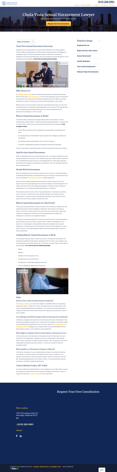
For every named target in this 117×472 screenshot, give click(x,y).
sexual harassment (34, 96)
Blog (104, 5)
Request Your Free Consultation (58, 24)
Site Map (36, 466)
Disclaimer (53, 466)
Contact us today (34, 373)
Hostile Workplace (83, 61)
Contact (112, 5)
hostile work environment (35, 178)
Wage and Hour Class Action (87, 51)
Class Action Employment (86, 66)
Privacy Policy (44, 466)
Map (17, 418)
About (97, 5)
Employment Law (83, 45)
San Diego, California (24, 303)
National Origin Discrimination (88, 72)
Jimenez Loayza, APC (24, 94)
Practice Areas (86, 5)
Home (76, 5)
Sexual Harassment (84, 56)
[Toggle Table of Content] (32, 41)
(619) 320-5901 (106, 2)
